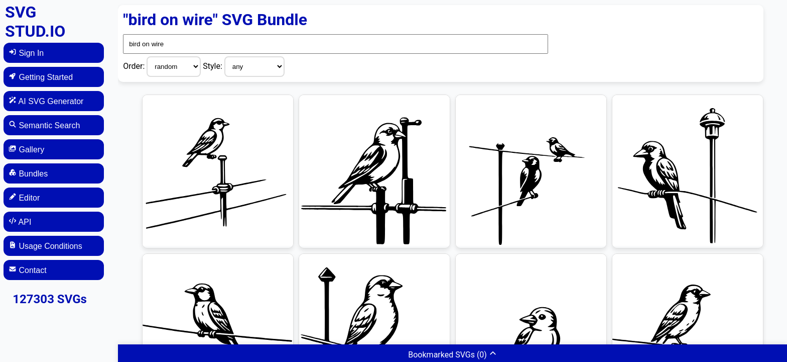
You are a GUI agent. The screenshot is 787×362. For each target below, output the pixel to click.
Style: (213, 66)
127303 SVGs (50, 299)
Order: (135, 66)
